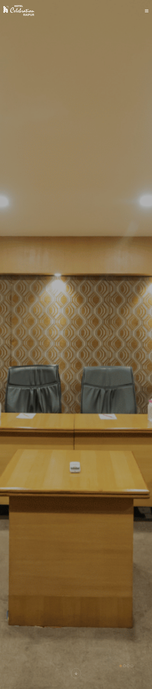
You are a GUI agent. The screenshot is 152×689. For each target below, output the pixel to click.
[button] (121, 666)
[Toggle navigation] (146, 11)
